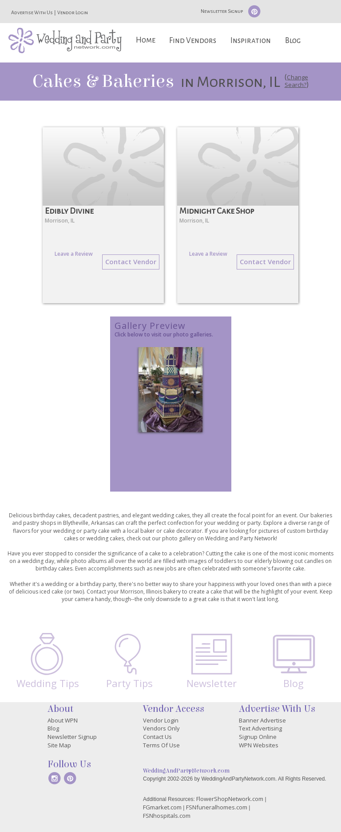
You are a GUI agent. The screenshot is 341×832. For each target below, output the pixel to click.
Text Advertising (260, 728)
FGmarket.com (162, 807)
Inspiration (250, 40)
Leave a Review (74, 254)
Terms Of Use (161, 745)
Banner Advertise (262, 720)
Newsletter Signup (222, 11)
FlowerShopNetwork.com (229, 799)
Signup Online (258, 737)
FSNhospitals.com (166, 816)
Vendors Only (161, 728)
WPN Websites (258, 745)
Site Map (59, 745)
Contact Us (157, 737)
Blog (293, 40)
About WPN (63, 720)
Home (145, 40)
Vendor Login (72, 12)
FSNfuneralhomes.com (216, 807)
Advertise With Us (32, 12)
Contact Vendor (130, 261)
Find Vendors (192, 40)
